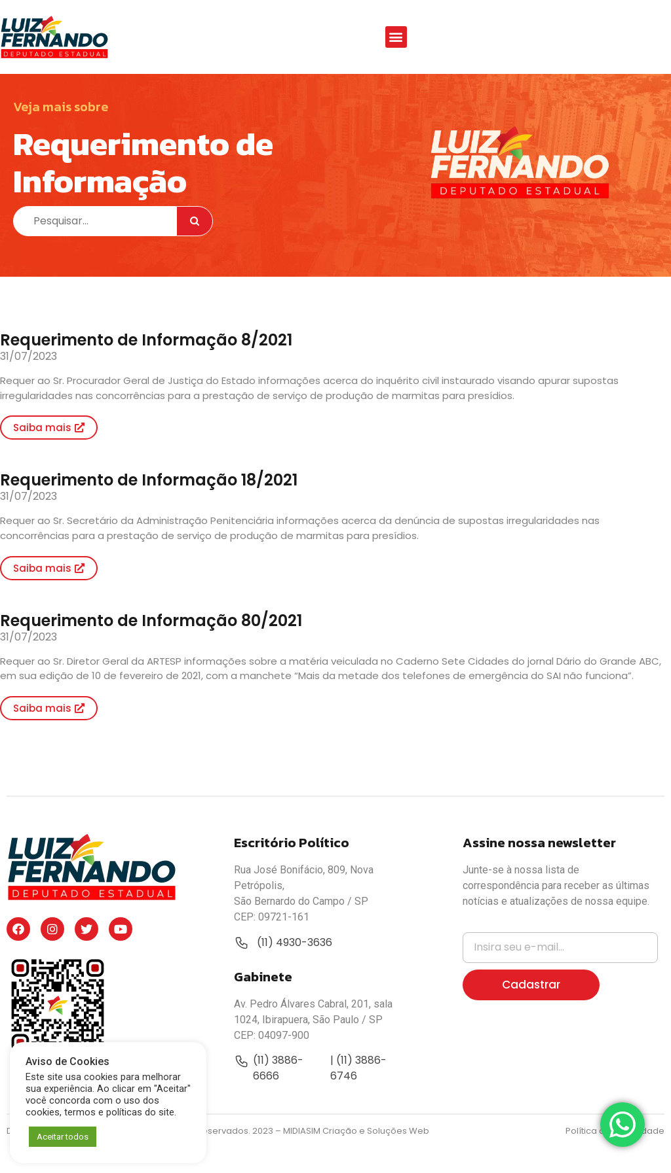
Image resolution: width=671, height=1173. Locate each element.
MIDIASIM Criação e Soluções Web (356, 1157)
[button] (396, 37)
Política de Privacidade (615, 1157)
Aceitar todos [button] (62, 1137)
